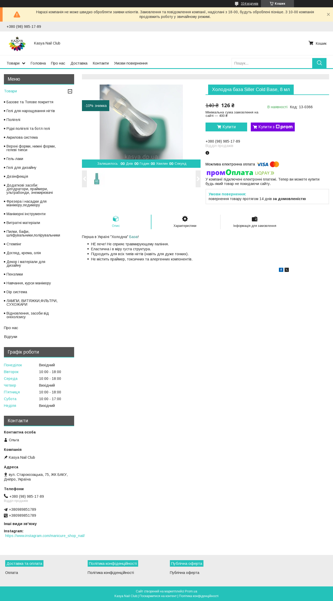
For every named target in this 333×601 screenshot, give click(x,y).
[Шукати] (319, 63)
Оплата (11, 573)
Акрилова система (22, 137)
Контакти (101, 63)
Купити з (275, 127)
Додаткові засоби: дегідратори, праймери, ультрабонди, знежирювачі (30, 189)
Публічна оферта (184, 573)
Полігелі (13, 120)
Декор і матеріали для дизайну (26, 263)
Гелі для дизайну (21, 167)
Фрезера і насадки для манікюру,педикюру (27, 203)
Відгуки (10, 336)
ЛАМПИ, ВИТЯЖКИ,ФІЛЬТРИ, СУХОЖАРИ (32, 302)
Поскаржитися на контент (158, 596)
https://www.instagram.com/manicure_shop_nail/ (45, 536)
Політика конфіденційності (111, 573)
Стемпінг (14, 244)
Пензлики (15, 274)
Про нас (58, 63)
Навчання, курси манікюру (29, 283)
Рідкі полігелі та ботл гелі (28, 128)
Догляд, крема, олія (24, 253)
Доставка (79, 63)
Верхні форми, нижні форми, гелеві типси (31, 148)
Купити (229, 127)
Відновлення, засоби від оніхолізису (28, 315)
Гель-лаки (15, 159)
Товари (13, 63)
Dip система (17, 292)
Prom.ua (191, 591)
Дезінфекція (17, 176)
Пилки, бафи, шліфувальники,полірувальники (33, 233)
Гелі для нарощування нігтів (31, 111)
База (133, 237)
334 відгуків (249, 3)
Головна (38, 63)
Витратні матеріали (23, 223)
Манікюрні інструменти (26, 214)
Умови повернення (131, 63)
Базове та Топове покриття (30, 102)
